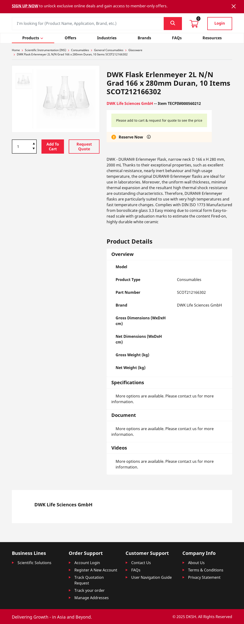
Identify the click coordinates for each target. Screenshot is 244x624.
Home (16, 50)
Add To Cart (52, 147)
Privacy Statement (204, 577)
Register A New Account (95, 570)
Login (219, 23)
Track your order (89, 590)
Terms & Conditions (205, 570)
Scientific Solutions (34, 562)
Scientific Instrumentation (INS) (45, 50)
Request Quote (84, 147)
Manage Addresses (91, 597)
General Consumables (108, 50)
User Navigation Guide (151, 577)
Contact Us (141, 562)
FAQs (135, 570)
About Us (196, 562)
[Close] (233, 6)
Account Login (87, 562)
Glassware (135, 50)
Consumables (80, 50)
